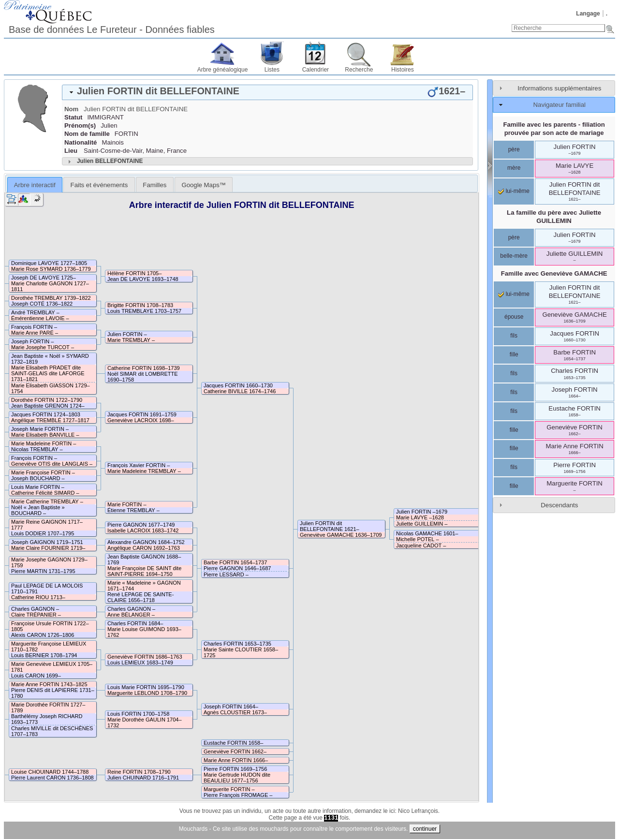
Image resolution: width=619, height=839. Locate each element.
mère (513, 167)
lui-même (514, 191)
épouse (513, 316)
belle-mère (514, 255)
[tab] (267, 92)
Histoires (402, 69)
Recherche (359, 69)
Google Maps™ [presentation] (203, 185)
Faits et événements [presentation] (99, 185)
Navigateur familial (559, 104)
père (514, 149)
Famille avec (554, 273)
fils (513, 335)
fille (514, 354)
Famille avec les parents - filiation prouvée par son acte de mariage (553, 128)
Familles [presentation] (154, 185)
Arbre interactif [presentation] (35, 185)
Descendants (559, 505)
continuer (425, 828)
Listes (272, 69)
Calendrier (315, 69)
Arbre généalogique (222, 69)
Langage (588, 13)
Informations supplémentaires (559, 88)
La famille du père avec (554, 216)
